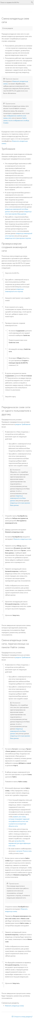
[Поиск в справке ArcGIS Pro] (15, 2)
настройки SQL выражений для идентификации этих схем (19, 843)
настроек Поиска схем (23, 851)
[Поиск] (32, 2)
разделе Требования (22, 424)
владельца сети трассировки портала (18, 238)
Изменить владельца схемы (14, 1005)
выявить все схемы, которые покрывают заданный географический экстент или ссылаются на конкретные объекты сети (19, 821)
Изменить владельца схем (22, 539)
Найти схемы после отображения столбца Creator (16, 120)
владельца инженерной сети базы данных (18, 498)
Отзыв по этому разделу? (23, 1016)
